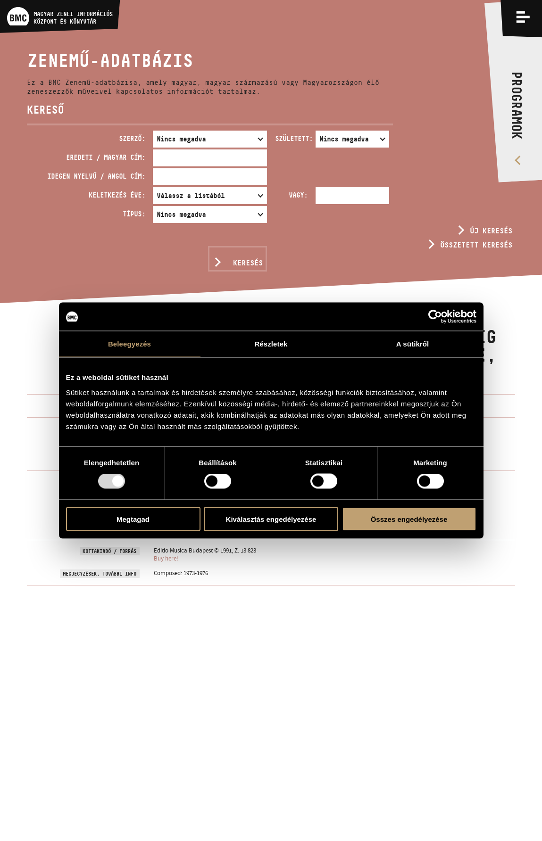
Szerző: (132, 138)
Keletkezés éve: (117, 195)
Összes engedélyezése (409, 519)
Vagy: (298, 195)
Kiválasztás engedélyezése (271, 519)
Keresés (248, 262)
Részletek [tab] (270, 344)
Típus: (134, 214)
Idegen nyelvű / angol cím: (96, 176)
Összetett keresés (476, 244)
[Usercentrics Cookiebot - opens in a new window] (435, 317)
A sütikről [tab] (412, 344)
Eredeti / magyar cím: (105, 157)
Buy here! (166, 558)
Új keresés (491, 230)
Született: (293, 138)
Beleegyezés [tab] (129, 344)
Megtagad (133, 519)
